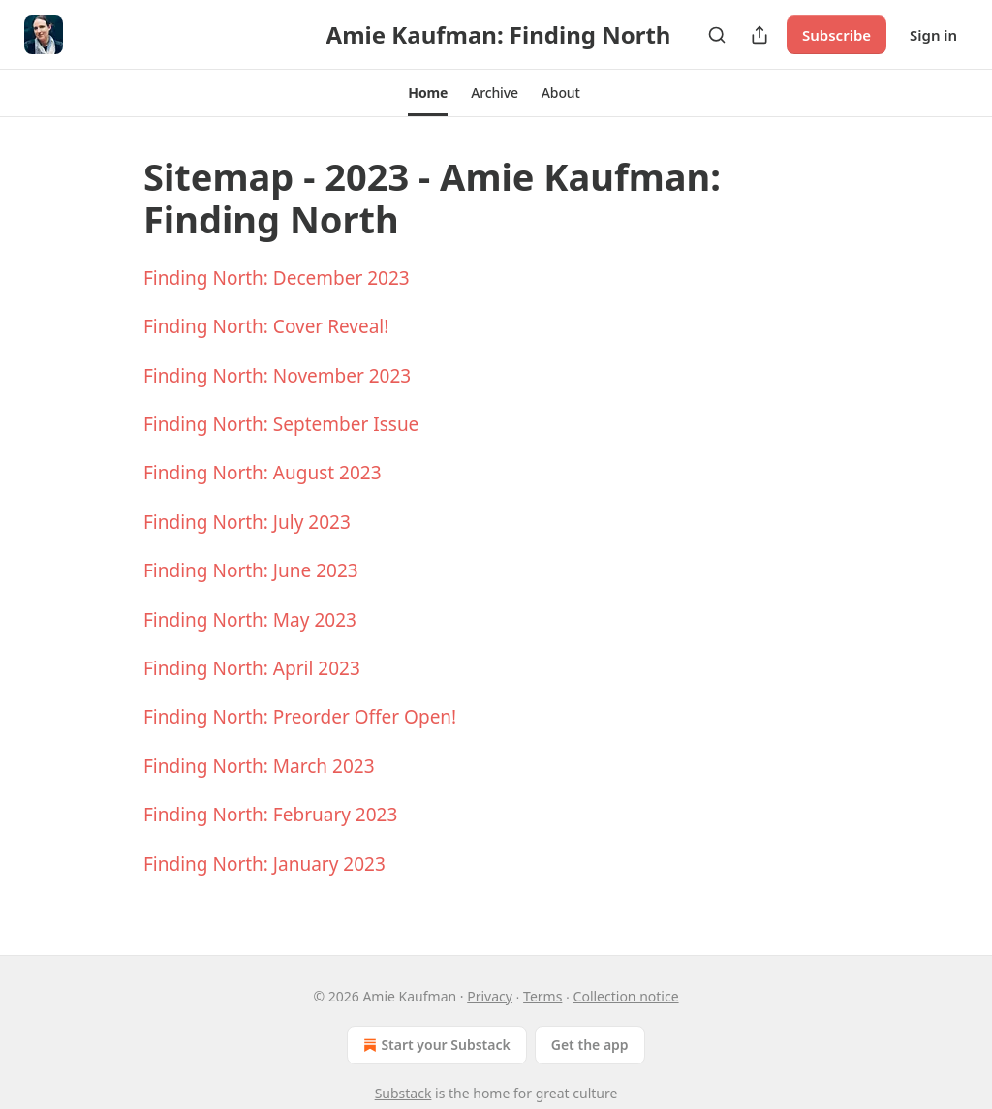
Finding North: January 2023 (264, 864)
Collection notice (626, 996)
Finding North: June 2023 (250, 570)
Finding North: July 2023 (247, 522)
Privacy (489, 996)
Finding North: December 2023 (276, 278)
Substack (403, 1093)
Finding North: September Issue (280, 424)
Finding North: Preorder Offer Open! (299, 716)
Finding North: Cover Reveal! (265, 326)
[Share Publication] (759, 34)
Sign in (933, 35)
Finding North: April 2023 (251, 668)
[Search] (717, 34)
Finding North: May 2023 (249, 619)
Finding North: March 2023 (259, 766)
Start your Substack (434, 1045)
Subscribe (836, 35)
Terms (542, 996)
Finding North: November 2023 (277, 375)
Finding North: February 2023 (270, 814)
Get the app (590, 1044)
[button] (427, 93)
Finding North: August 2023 (262, 472)
